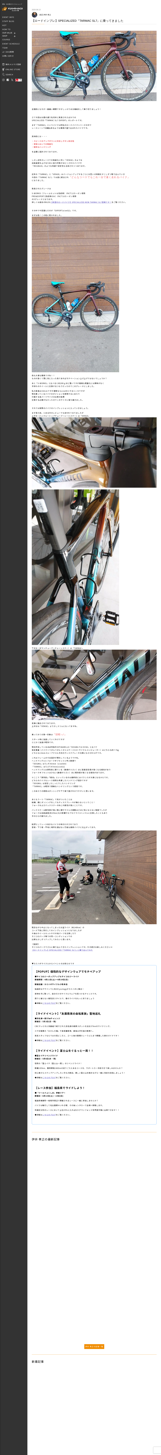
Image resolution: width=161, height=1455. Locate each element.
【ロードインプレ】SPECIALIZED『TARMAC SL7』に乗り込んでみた (62, 950)
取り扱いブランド (38, 1440)
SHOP (4, 36)
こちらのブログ (49, 1003)
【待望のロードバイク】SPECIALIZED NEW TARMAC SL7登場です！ (81, 202)
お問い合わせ (36, 1443)
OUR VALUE (7, 33)
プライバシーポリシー (39, 1446)
